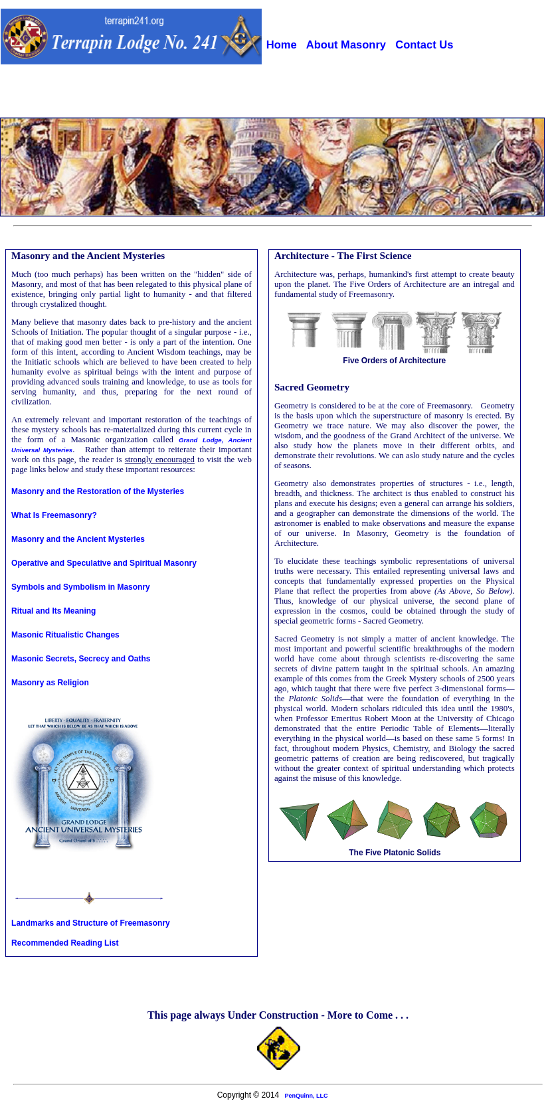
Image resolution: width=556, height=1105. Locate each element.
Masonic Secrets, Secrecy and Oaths (80, 658)
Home (281, 45)
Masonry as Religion (50, 682)
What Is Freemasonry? (54, 515)
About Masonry (346, 45)
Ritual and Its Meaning (53, 611)
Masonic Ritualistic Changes (65, 634)
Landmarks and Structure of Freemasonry (90, 923)
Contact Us (424, 45)
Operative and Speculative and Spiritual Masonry (104, 563)
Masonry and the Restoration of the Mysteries (97, 491)
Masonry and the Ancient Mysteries (78, 539)
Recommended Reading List (64, 943)
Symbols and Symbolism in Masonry (80, 587)
